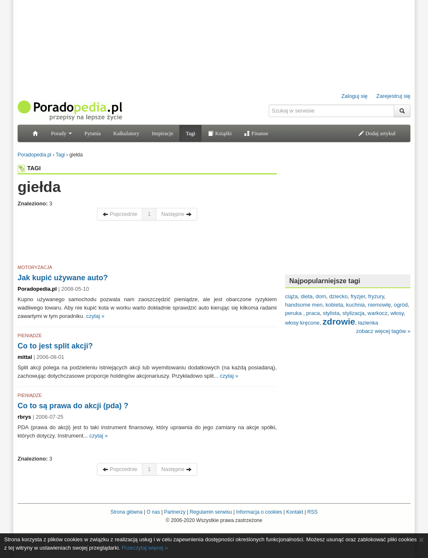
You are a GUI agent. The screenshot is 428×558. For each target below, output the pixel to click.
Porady (61, 133)
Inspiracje (162, 133)
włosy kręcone (302, 323)
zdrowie (339, 321)
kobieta (334, 305)
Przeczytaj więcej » (145, 548)
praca (313, 313)
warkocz (377, 313)
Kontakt (294, 512)
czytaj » (95, 316)
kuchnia (355, 305)
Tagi (190, 133)
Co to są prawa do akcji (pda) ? (73, 406)
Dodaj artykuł (376, 133)
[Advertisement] (147, 243)
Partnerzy (174, 512)
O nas (153, 512)
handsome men (304, 305)
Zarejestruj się (393, 96)
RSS (312, 512)
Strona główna (126, 512)
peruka (294, 313)
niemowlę (379, 305)
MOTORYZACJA (35, 267)
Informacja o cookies (259, 512)
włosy (397, 313)
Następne (176, 214)
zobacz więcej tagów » (383, 331)
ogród (401, 305)
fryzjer (358, 296)
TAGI (29, 168)
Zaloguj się (354, 96)
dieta (307, 296)
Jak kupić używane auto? (63, 278)
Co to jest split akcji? (55, 346)
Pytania (92, 133)
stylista (331, 313)
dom (321, 296)
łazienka (368, 323)
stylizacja (353, 313)
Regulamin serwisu (211, 512)
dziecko (338, 296)
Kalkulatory (126, 133)
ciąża (291, 296)
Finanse (256, 133)
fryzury (376, 296)
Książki (220, 133)
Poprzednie (119, 214)
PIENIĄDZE (30, 335)
